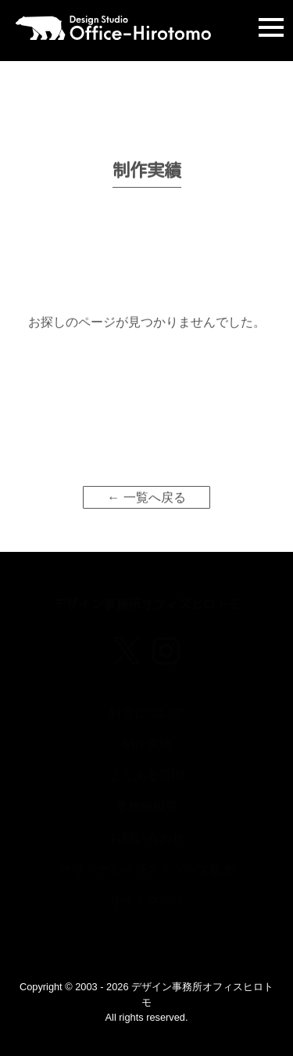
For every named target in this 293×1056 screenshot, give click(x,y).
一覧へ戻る (154, 507)
